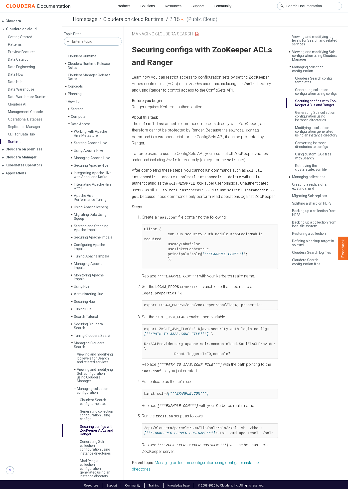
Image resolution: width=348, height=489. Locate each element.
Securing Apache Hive (91, 165)
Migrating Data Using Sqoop (90, 216)
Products (123, 6)
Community (222, 6)
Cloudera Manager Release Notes (89, 77)
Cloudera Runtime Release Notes (89, 65)
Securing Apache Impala (93, 237)
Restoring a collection (309, 234)
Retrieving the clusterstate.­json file (311, 167)
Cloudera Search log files (311, 252)
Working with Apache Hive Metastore (90, 133)
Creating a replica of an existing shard (310, 186)
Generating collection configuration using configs (96, 415)
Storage (77, 109)
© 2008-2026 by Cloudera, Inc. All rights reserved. (231, 483)
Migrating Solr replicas (309, 196)
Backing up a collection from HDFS (314, 213)
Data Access (81, 124)
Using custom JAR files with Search (313, 156)
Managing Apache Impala (88, 265)
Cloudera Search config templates (93, 402)
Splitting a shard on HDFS (312, 203)
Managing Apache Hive (92, 158)
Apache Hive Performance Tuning (90, 197)
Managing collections (308, 177)
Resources (173, 6)
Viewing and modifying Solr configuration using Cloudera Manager (95, 375)
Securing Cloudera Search (88, 326)
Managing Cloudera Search (89, 345)
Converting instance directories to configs (311, 145)
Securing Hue (84, 302)
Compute (78, 117)
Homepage (85, 19)
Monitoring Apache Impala (89, 277)
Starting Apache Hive (90, 143)
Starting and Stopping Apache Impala (91, 228)
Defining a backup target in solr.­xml (313, 243)
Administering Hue (88, 294)
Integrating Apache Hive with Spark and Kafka (93, 175)
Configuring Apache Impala (89, 246)
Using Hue (82, 286)
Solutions (147, 6)
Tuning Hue (83, 309)
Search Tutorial (86, 317)
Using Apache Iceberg (91, 207)
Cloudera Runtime (82, 56)
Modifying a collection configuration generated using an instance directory (95, 468)
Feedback (343, 248)
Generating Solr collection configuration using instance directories (95, 447)
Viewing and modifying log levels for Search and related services (95, 358)
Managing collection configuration (92, 390)
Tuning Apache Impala (91, 256)
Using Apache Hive (88, 150)
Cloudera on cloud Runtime (133, 19)
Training (154, 483)
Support (197, 6)
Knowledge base (179, 483)
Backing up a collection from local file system (314, 224)
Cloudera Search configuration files (306, 262)
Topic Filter (72, 34)
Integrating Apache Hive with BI (93, 186)
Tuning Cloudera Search (93, 336)
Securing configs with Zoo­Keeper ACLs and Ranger (97, 430)
